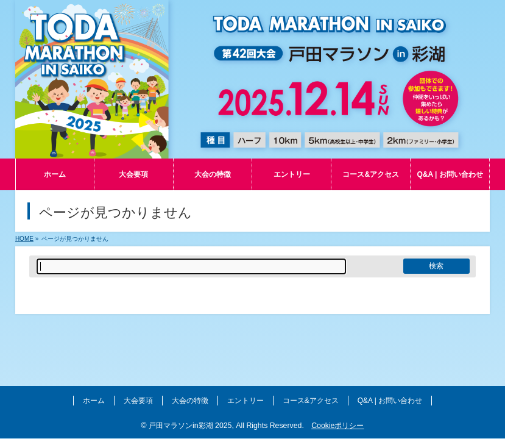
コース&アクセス (311, 400)
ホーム (94, 400)
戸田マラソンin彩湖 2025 (190, 425)
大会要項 (138, 400)
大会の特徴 (190, 400)
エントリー (245, 400)
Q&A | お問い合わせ (390, 400)
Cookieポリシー (337, 425)
